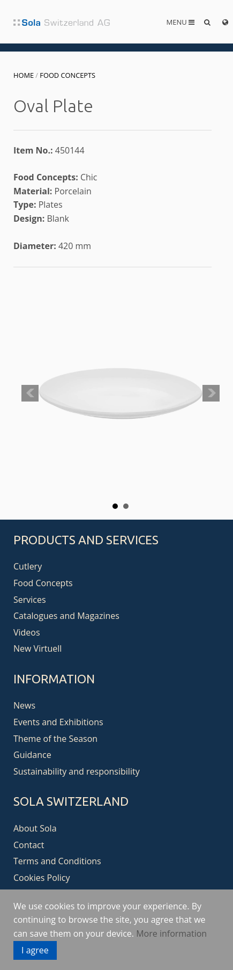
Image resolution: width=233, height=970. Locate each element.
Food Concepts (67, 75)
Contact (28, 845)
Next (211, 393)
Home (23, 75)
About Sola (35, 828)
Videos (26, 632)
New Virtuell (37, 648)
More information (171, 933)
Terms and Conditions (57, 861)
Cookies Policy (41, 878)
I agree (35, 950)
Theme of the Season (55, 739)
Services (29, 600)
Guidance (32, 755)
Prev (30, 393)
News (24, 705)
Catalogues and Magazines (66, 616)
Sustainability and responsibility (76, 771)
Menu (181, 22)
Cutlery (27, 566)
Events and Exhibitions (58, 722)
